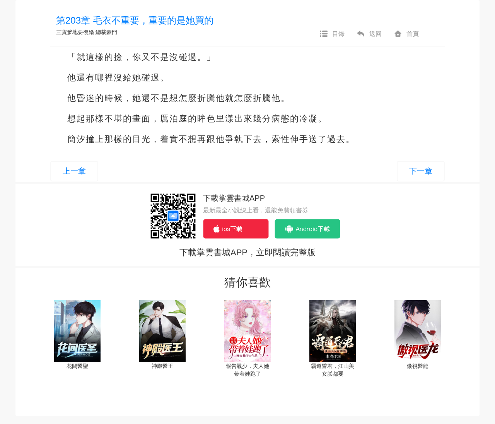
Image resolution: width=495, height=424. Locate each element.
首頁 (406, 34)
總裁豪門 (106, 32)
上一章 (74, 171)
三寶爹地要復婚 (75, 32)
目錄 (332, 34)
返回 (369, 34)
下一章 (420, 171)
